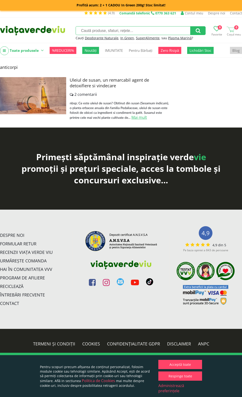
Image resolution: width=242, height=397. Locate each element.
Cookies (91, 344)
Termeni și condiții (54, 344)
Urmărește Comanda (23, 261)
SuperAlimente (148, 38)
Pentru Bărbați (140, 50)
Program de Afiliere (22, 278)
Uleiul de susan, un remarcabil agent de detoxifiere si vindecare (109, 82)
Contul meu (192, 13)
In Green (127, 38)
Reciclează (11, 286)
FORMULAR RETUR (18, 244)
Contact (236, 13)
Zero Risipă (170, 50)
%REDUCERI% (63, 50)
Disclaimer (179, 344)
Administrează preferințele (171, 388)
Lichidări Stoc (200, 50)
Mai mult (139, 117)
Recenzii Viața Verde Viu (26, 252)
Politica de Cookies (98, 380)
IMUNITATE (114, 50)
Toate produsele (22, 50)
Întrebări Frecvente (22, 295)
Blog (236, 50)
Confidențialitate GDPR (133, 344)
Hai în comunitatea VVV (26, 269)
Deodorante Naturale (101, 38)
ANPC (203, 344)
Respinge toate (180, 376)
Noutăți (91, 50)
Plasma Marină (180, 38)
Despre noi (216, 13)
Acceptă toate (180, 364)
